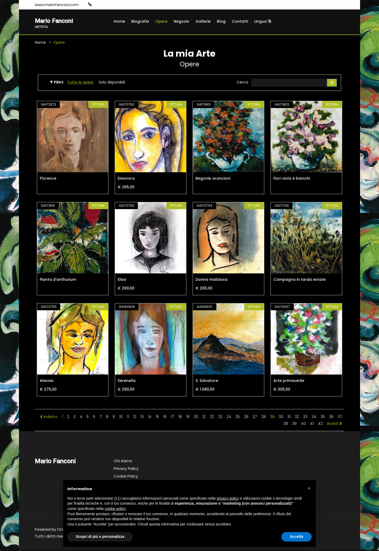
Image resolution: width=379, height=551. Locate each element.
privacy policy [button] (228, 498)
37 (340, 417)
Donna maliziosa (211, 280)
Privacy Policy (126, 469)
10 (121, 417)
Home (119, 21)
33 (305, 417)
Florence (48, 179)
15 (157, 417)
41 (312, 424)
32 (297, 417)
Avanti (334, 424)
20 (196, 417)
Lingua (262, 21)
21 (204, 417)
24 (229, 417)
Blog (221, 21)
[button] (309, 488)
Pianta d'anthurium (58, 280)
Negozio (181, 21)
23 (220, 417)
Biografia (140, 21)
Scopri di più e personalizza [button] (100, 536)
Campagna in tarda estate (299, 280)
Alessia (46, 381)
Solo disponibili (112, 82)
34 (314, 417)
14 (150, 417)
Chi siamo (123, 461)
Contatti (240, 21)
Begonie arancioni (213, 179)
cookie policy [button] (115, 508)
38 (285, 424)
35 (323, 417)
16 (165, 417)
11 (128, 417)
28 (263, 417)
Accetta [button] (296, 536)
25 (238, 417)
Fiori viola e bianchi (291, 179)
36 (331, 417)
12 (134, 417)
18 (180, 417)
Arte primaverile (288, 381)
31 (289, 417)
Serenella (127, 381)
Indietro (49, 417)
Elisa (122, 280)
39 (294, 424)
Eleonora (126, 179)
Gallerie (203, 21)
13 (142, 417)
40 (303, 424)
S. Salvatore (207, 381)
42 (320, 424)
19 (188, 417)
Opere (161, 21)
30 (281, 417)
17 (172, 417)
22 (212, 417)
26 (246, 417)
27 (255, 417)
